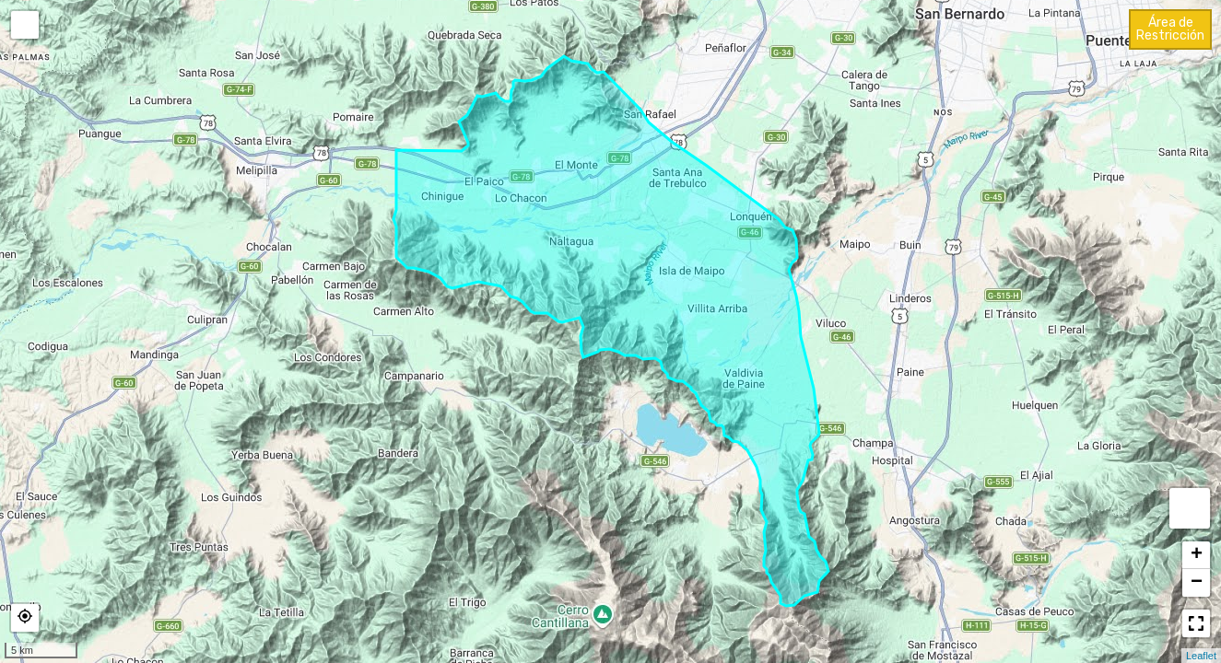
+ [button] (1197, 555)
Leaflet (1201, 655)
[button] (25, 618)
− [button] (1197, 583)
